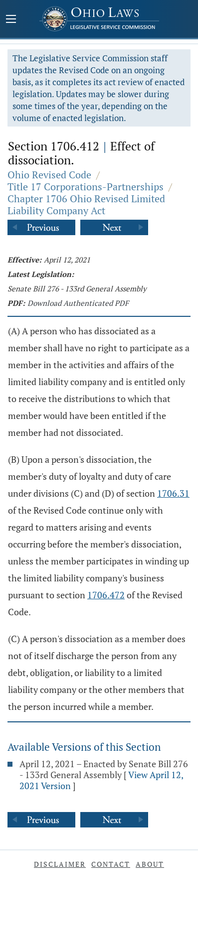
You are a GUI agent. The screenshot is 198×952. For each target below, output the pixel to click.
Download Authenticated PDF (78, 303)
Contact (110, 864)
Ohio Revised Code (49, 174)
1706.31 (173, 493)
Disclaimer (60, 864)
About (150, 864)
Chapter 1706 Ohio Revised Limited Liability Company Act (86, 204)
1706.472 (106, 595)
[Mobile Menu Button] (11, 20)
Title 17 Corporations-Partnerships (85, 186)
